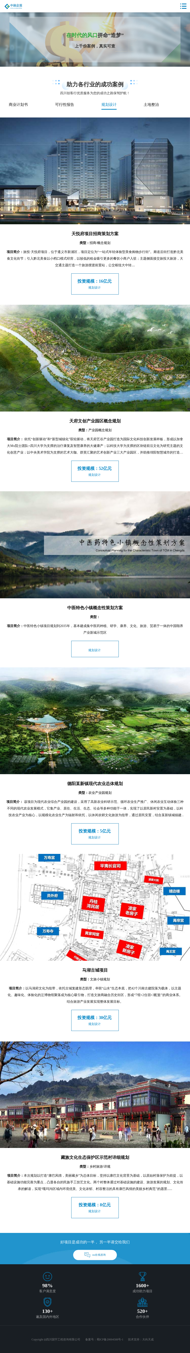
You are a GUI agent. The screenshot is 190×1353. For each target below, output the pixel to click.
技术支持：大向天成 (141, 1339)
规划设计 (109, 105)
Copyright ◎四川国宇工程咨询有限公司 (56, 1339)
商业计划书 (18, 105)
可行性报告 (64, 105)
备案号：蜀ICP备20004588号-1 (104, 1339)
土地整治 (151, 105)
